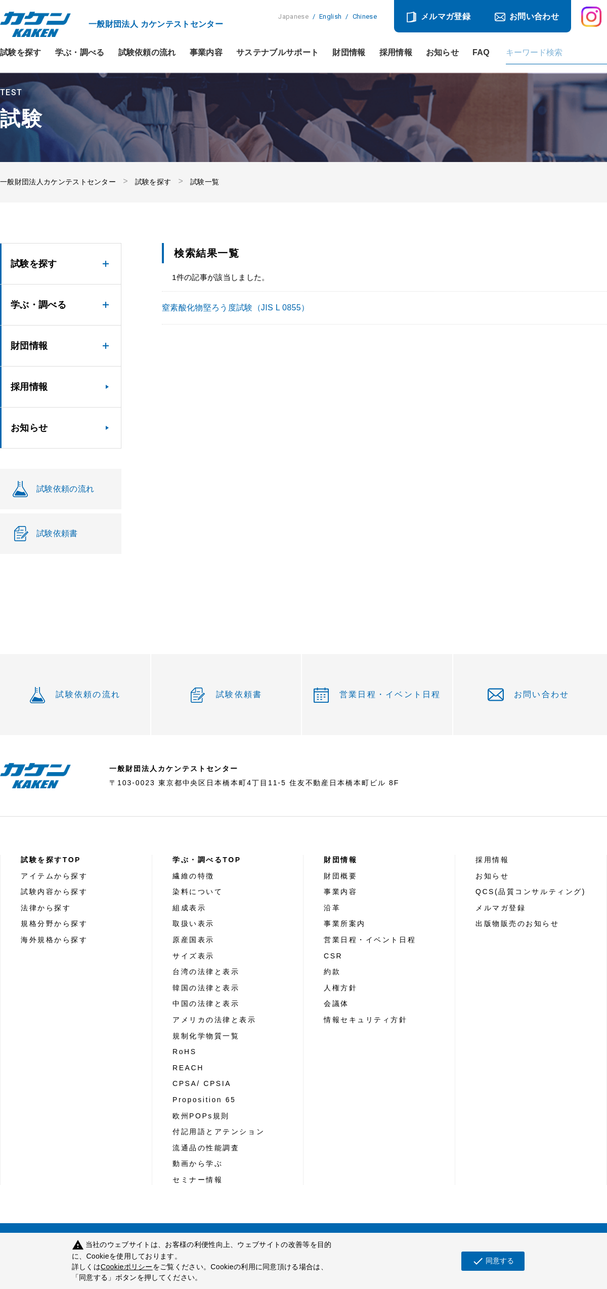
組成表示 (189, 908)
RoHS (184, 1052)
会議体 (336, 1003)
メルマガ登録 (445, 16)
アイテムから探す (54, 876)
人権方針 (340, 988)
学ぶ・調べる (80, 53)
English (330, 16)
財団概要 (340, 876)
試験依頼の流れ (147, 53)
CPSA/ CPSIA (201, 1083)
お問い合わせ (534, 16)
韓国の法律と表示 (205, 988)
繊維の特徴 (193, 876)
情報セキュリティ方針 (366, 1020)
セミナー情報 (197, 1180)
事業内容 (206, 53)
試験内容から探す (54, 892)
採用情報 (395, 53)
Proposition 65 (204, 1100)
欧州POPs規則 (201, 1116)
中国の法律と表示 (205, 1003)
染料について (197, 892)
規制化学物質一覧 (205, 1036)
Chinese (365, 16)
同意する (493, 1261)
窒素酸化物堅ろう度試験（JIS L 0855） (235, 307)
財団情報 (348, 53)
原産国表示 (193, 940)
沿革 (332, 908)
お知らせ (442, 53)
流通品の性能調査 (205, 1148)
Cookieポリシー (127, 1267)
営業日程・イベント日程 (390, 694)
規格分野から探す (54, 923)
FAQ (481, 53)
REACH (188, 1068)
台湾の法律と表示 (205, 972)
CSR (333, 956)
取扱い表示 (193, 923)
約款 (332, 972)
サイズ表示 (193, 956)
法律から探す (46, 908)
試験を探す (20, 53)
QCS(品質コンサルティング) (530, 892)
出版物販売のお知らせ (517, 923)
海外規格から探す (54, 940)
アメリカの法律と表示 (214, 1020)
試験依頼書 (239, 694)
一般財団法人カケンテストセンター (58, 182)
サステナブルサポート (277, 53)
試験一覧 (204, 182)
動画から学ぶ (197, 1163)
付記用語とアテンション (218, 1131)
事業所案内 (345, 923)
